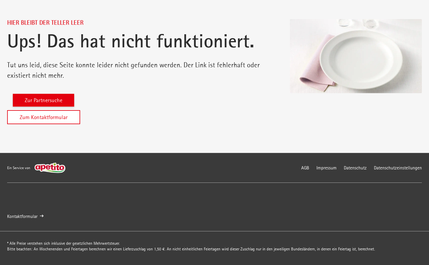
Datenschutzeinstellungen (398, 168)
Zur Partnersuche (43, 100)
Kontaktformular (25, 216)
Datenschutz (355, 168)
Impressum (326, 168)
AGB (305, 168)
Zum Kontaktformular (44, 117)
